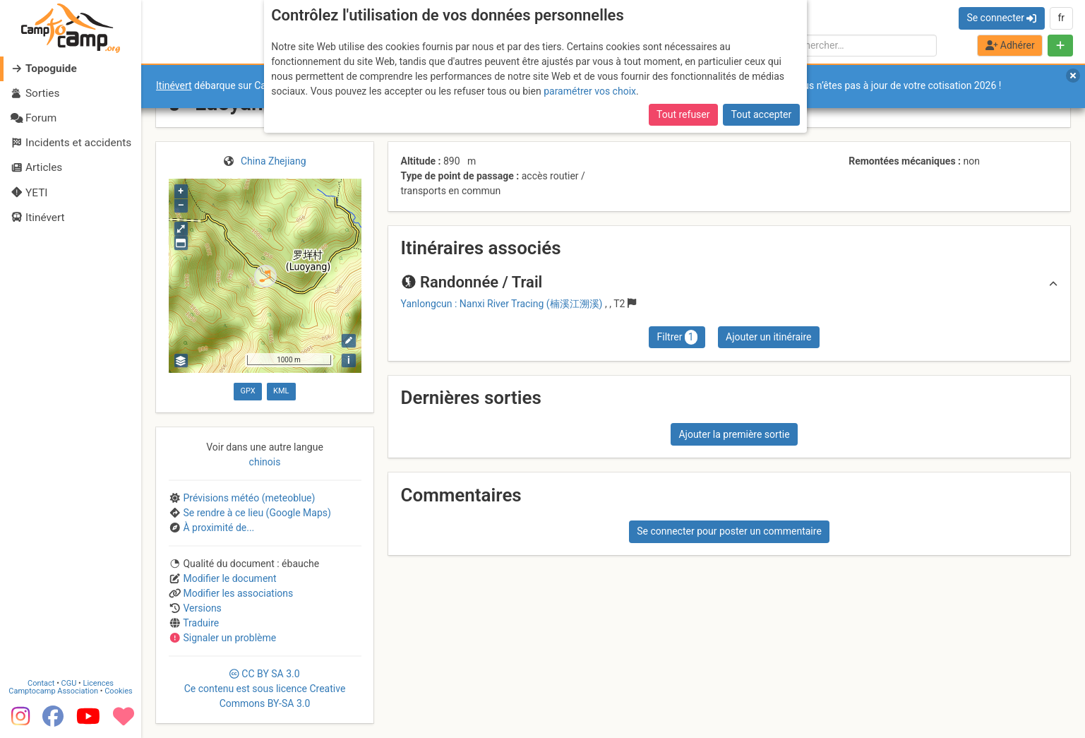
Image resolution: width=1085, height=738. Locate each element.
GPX (247, 390)
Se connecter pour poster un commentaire (729, 531)
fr (1061, 17)
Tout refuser (683, 114)
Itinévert (174, 85)
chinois (265, 462)
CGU (69, 683)
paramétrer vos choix (590, 91)
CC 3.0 (265, 688)
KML (281, 390)
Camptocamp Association (53, 691)
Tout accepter (761, 114)
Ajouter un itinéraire (768, 337)
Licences (98, 683)
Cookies (118, 691)
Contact (41, 683)
